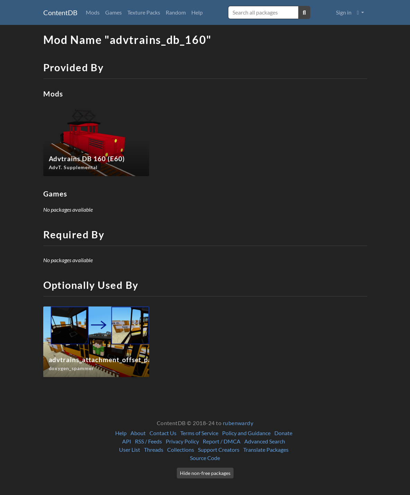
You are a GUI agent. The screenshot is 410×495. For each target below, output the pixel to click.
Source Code (205, 458)
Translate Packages (266, 449)
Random (176, 12)
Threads (153, 449)
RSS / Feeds (148, 441)
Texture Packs (143, 12)
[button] (360, 12)
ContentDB (60, 12)
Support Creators (218, 449)
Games (113, 12)
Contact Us (162, 433)
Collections (180, 449)
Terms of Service (199, 433)
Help (197, 12)
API (126, 441)
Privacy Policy (182, 441)
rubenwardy (238, 423)
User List (129, 449)
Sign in (344, 12)
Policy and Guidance (246, 433)
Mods (93, 12)
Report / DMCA (221, 441)
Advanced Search (264, 441)
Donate (283, 433)
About (138, 433)
